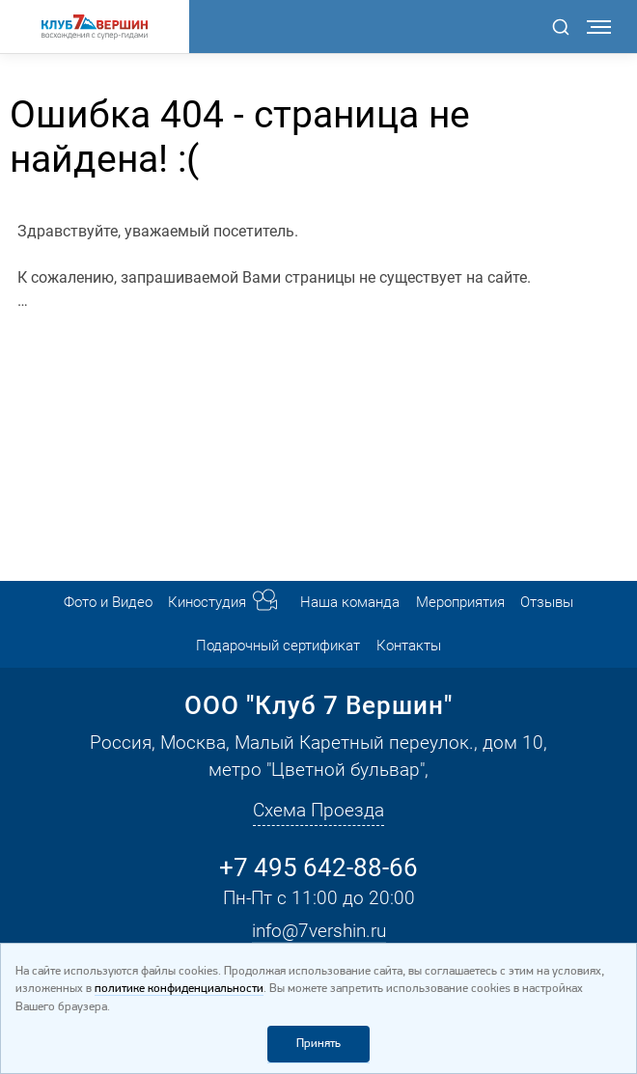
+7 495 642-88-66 (318, 867)
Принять (318, 1043)
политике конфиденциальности (179, 988)
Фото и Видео (108, 602)
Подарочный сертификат (278, 645)
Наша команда (350, 602)
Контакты (408, 645)
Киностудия (207, 602)
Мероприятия (460, 602)
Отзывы (546, 602)
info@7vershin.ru (319, 931)
